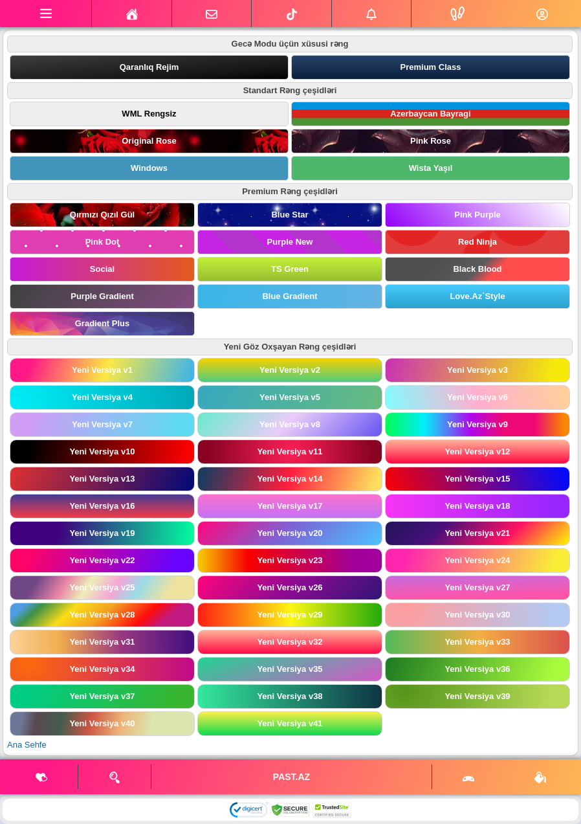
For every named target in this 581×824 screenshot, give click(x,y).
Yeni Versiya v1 (102, 370)
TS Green (290, 269)
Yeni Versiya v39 (477, 696)
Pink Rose (430, 141)
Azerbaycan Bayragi (430, 113)
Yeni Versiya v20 (289, 533)
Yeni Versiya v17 (289, 506)
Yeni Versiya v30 (477, 614)
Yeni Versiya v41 (289, 723)
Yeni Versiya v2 (289, 370)
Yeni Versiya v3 (477, 370)
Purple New (290, 242)
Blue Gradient (289, 296)
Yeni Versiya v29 (289, 614)
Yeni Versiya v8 (289, 424)
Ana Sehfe (27, 745)
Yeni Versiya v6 (477, 397)
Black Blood (477, 269)
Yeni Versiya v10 (102, 451)
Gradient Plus (102, 323)
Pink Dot (102, 242)
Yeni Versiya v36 (477, 669)
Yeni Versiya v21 (477, 533)
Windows (149, 168)
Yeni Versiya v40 (102, 723)
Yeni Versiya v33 (477, 642)
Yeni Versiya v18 (477, 506)
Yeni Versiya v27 (477, 587)
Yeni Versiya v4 (102, 397)
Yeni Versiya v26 (289, 587)
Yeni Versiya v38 (289, 696)
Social (102, 269)
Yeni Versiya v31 (102, 642)
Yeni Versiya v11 (289, 451)
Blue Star (289, 214)
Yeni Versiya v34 (102, 669)
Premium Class (430, 67)
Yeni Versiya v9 (477, 424)
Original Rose (149, 141)
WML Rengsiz (149, 113)
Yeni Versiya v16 (102, 506)
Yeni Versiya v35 (289, 669)
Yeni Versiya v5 (289, 397)
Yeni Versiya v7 (102, 424)
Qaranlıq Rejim (149, 67)
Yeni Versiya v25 (102, 587)
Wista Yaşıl (431, 168)
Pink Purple (477, 214)
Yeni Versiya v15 (477, 479)
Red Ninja (477, 242)
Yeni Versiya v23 (289, 560)
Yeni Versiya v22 (102, 560)
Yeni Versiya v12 (477, 451)
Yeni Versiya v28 (102, 614)
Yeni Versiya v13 (102, 479)
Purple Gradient (102, 296)
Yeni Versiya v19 (102, 533)
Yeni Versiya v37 (102, 696)
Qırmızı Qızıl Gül (102, 214)
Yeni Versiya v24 (477, 560)
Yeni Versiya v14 (289, 479)
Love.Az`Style (477, 296)
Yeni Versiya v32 (289, 642)
